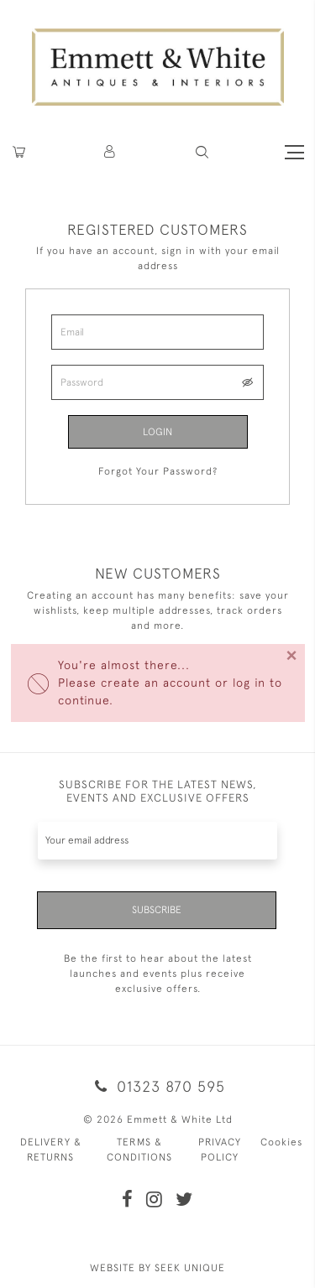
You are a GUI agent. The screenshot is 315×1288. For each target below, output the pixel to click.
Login (157, 432)
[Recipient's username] (157, 841)
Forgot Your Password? (158, 471)
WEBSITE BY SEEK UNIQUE (157, 1268)
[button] (202, 152)
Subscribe (156, 910)
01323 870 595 (157, 1086)
